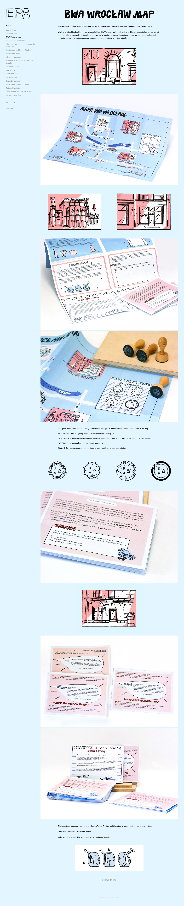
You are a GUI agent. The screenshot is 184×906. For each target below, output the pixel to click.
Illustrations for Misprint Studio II (19, 50)
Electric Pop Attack (13, 57)
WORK (8, 25)
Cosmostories (11, 77)
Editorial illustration (13, 88)
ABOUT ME (10, 103)
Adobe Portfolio (113, 897)
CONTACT (10, 109)
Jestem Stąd (11, 30)
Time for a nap (12, 74)
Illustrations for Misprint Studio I (18, 84)
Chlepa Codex (12, 34)
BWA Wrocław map (13, 37)
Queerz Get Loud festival (16, 41)
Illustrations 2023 (13, 54)
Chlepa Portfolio (12, 67)
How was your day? (14, 95)
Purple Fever (11, 70)
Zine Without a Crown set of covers (20, 92)
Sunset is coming (13, 81)
